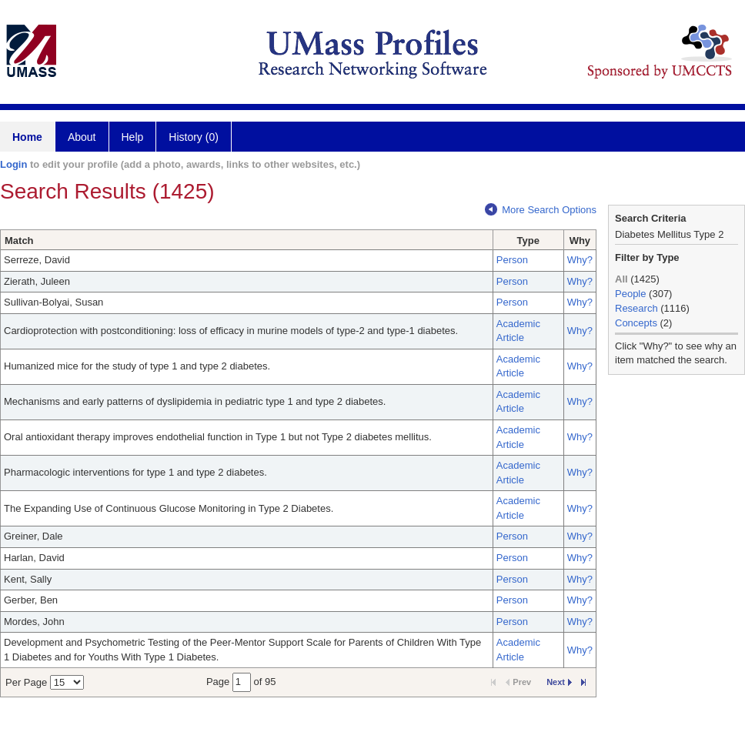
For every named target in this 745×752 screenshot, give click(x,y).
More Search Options (540, 210)
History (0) (194, 137)
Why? (580, 260)
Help (133, 137)
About (82, 137)
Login (13, 164)
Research (636, 308)
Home (27, 137)
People (630, 293)
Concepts (636, 323)
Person (512, 260)
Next (559, 682)
